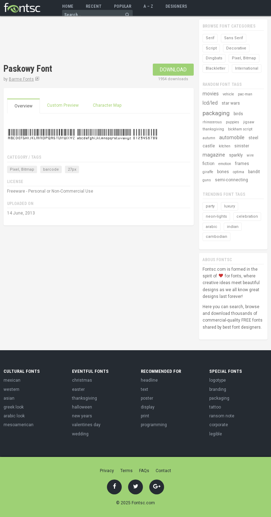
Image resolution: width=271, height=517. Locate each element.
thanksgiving (213, 129)
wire (250, 155)
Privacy (107, 470)
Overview (23, 106)
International (246, 68)
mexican (12, 380)
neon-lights (216, 216)
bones (223, 171)
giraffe (208, 172)
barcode (51, 169)
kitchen (224, 146)
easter (78, 389)
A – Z (148, 6)
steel (253, 137)
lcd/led (210, 103)
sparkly (236, 155)
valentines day (86, 424)
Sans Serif (233, 38)
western (11, 389)
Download (173, 69)
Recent (94, 6)
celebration (247, 216)
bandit (254, 171)
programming (154, 424)
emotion (224, 164)
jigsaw (248, 122)
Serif (210, 38)
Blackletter (215, 68)
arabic (211, 226)
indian (233, 226)
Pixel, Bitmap (22, 169)
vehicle (228, 94)
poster (147, 398)
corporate (218, 424)
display (148, 407)
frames (242, 163)
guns (207, 180)
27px (72, 169)
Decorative (236, 48)
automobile (232, 137)
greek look (14, 407)
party (210, 206)
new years (82, 415)
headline (149, 380)
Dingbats (214, 58)
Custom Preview (63, 105)
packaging (216, 113)
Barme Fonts (21, 79)
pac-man (245, 94)
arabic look (14, 415)
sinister (241, 145)
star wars (231, 103)
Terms (126, 470)
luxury (229, 206)
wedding (80, 433)
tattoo (215, 407)
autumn (209, 138)
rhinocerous (212, 122)
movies (211, 93)
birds (238, 113)
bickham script (240, 129)
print (145, 415)
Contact (163, 470)
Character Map (107, 105)
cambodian (216, 236)
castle (209, 145)
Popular (122, 6)
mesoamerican (19, 424)
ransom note (221, 415)
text (144, 389)
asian (9, 398)
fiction (209, 163)
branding (217, 389)
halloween (82, 407)
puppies (232, 122)
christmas (82, 380)
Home (67, 6)
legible (215, 433)
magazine (214, 155)
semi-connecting (231, 179)
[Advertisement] (86, 40)
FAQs (144, 470)
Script (211, 48)
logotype (217, 380)
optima (238, 172)
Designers (176, 6)
